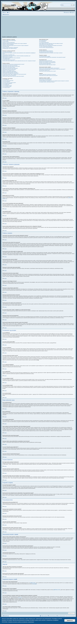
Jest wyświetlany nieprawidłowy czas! (8, 54)
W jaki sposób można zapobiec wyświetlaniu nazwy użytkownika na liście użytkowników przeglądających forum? (19, 53)
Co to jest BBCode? (6, 79)
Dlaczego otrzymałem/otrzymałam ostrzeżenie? (10, 72)
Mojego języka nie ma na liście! (7, 56)
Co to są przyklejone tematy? (7, 85)
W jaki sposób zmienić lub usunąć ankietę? (9, 69)
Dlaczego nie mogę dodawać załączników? (9, 71)
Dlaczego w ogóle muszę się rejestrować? (9, 40)
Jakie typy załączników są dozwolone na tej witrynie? (47, 74)
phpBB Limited (32, 582)
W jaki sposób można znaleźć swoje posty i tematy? (47, 64)
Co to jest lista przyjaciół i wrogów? (44, 56)
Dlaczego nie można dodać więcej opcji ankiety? (10, 68)
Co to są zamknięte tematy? (7, 86)
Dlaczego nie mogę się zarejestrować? (9, 42)
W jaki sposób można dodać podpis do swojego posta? (11, 66)
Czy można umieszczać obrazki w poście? (9, 82)
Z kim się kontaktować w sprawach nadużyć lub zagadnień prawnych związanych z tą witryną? (54, 80)
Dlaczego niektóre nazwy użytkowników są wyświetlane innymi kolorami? (50, 45)
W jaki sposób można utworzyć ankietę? (9, 67)
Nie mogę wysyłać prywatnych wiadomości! (46, 50)
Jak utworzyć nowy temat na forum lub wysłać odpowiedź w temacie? (13, 64)
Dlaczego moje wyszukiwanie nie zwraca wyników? (47, 61)
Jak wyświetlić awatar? (6, 58)
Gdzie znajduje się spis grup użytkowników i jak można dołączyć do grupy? (51, 43)
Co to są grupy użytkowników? (44, 42)
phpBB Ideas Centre (56, 589)
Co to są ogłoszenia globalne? (7, 83)
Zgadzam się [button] (70, 620)
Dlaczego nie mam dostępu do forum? (9, 70)
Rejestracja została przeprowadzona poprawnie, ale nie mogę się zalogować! (15, 43)
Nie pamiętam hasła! (6, 46)
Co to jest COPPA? (6, 41)
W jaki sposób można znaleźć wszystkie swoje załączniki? (48, 75)
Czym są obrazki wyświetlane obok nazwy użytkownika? (11, 57)
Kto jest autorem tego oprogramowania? (45, 78)
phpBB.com (5, 198)
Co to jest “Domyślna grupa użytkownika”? (45, 46)
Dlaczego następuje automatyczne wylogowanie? (10, 47)
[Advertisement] (38, 26)
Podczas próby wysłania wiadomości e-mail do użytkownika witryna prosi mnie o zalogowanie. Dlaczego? (19, 60)
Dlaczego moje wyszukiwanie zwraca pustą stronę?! (47, 62)
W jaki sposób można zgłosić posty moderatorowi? (10, 73)
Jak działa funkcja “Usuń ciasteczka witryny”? (10, 48)
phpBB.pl (69, 197)
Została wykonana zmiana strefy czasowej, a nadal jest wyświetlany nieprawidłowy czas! (16, 55)
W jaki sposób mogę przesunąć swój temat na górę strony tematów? (13, 76)
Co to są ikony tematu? (6, 87)
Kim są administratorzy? (43, 40)
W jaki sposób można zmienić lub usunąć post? (10, 65)
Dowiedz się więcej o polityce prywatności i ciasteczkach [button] (21, 622)
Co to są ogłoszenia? (6, 84)
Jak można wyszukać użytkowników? (45, 63)
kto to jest (20, 597)
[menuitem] (8, 12)
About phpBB (34, 583)
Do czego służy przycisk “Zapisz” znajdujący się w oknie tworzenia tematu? (14, 74)
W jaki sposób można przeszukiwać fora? (45, 60)
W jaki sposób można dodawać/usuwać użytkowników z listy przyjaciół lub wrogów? (52, 57)
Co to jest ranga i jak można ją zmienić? (9, 59)
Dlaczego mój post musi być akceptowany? (9, 75)
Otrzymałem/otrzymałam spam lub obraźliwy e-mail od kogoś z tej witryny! (50, 52)
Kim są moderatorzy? (42, 41)
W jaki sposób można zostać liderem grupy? (46, 44)
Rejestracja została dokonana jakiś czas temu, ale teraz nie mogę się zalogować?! (15, 45)
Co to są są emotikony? (6, 81)
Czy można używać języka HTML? (8, 80)
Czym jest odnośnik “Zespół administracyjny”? (46, 47)
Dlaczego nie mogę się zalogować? (8, 44)
